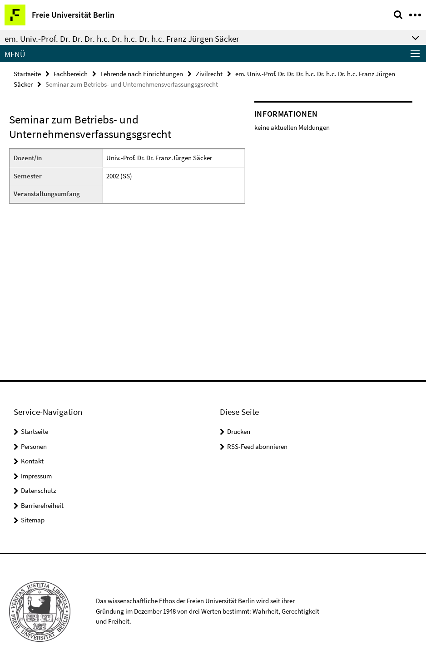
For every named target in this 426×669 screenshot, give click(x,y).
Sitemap (33, 520)
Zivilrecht (209, 73)
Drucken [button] (238, 431)
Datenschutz (38, 490)
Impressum (36, 476)
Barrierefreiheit (42, 505)
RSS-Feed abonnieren (257, 446)
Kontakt (32, 461)
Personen (34, 446)
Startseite (27, 73)
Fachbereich (71, 73)
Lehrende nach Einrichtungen (141, 73)
